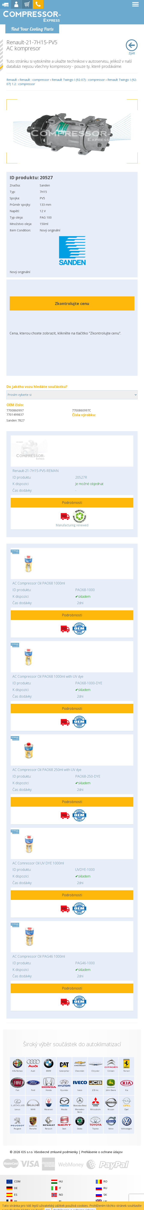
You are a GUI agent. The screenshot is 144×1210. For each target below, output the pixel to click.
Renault (11, 80)
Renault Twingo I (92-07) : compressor (78, 80)
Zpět (132, 47)
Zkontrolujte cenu (72, 303)
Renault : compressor (34, 80)
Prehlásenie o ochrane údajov (102, 1152)
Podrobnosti (72, 502)
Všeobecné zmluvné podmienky (56, 1152)
